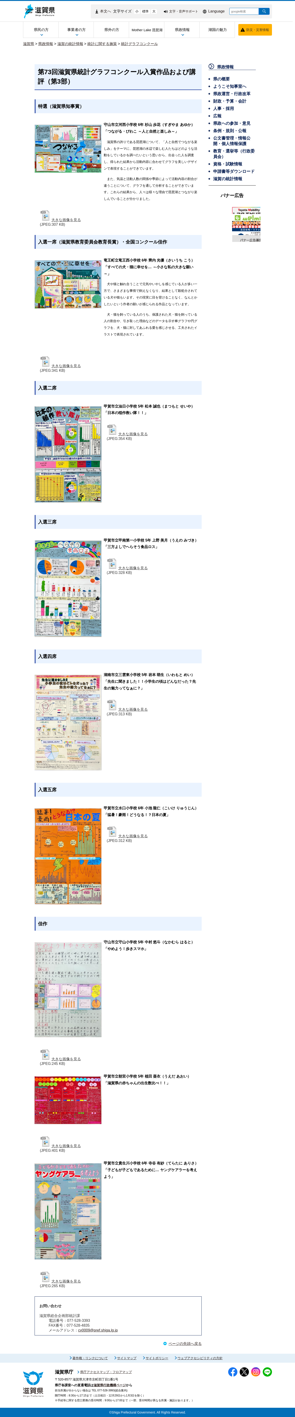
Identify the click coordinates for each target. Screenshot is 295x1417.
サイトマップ (126, 1358)
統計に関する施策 (102, 44)
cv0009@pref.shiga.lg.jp (98, 1330)
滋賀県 (28, 44)
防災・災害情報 (257, 30)
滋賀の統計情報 (70, 44)
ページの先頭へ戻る (185, 1344)
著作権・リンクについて (90, 1358)
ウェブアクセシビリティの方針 (200, 1358)
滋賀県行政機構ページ (110, 1385)
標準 (145, 11)
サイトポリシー (157, 1358)
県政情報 (45, 44)
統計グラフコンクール (139, 44)
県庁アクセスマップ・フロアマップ (106, 1372)
